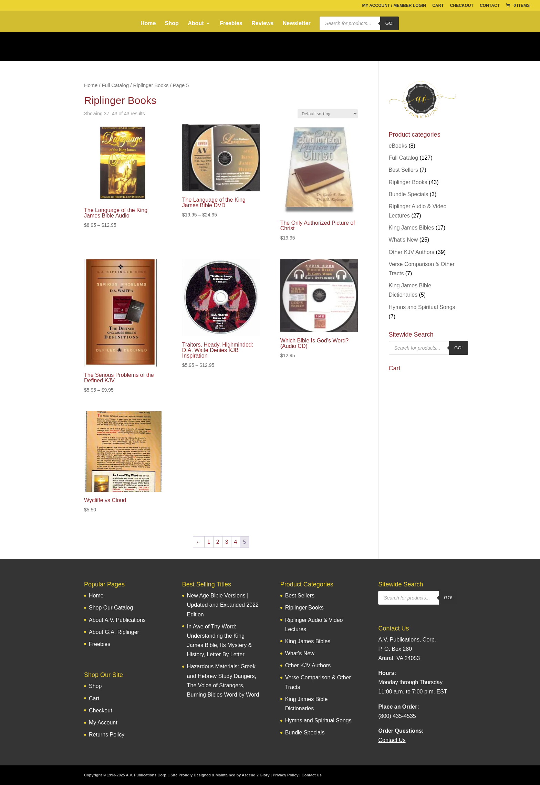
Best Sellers (403, 170)
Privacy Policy (286, 775)
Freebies (231, 23)
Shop (172, 23)
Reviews (262, 23)
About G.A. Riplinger (114, 632)
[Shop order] (328, 113)
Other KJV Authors (412, 252)
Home (148, 23)
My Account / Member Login (394, 5)
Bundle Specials (408, 194)
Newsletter (297, 23)
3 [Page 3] (226, 542)
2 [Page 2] (217, 542)
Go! (389, 23)
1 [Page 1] (208, 542)
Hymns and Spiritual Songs (422, 307)
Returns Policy (106, 735)
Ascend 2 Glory (256, 775)
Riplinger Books (150, 85)
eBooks (398, 146)
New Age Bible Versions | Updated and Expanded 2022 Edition (223, 605)
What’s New (299, 653)
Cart (438, 5)
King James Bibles (411, 228)
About (196, 23)
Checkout (462, 5)
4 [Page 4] (235, 542)
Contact (490, 5)
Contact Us (312, 775)
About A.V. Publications (117, 620)
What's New (403, 240)
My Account (103, 722)
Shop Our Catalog (111, 608)
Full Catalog (115, 85)
